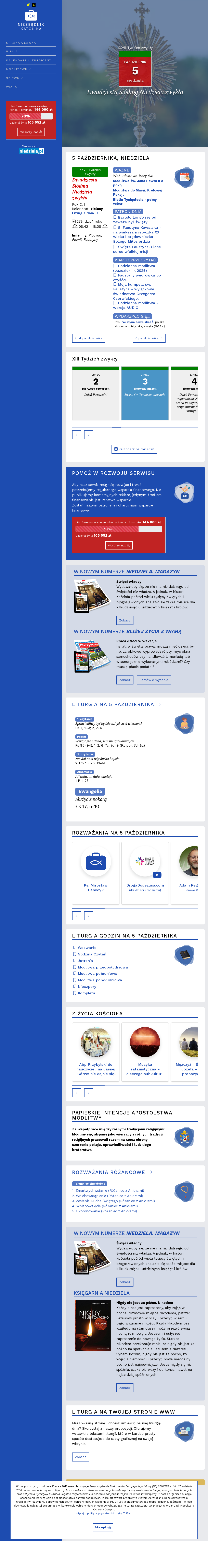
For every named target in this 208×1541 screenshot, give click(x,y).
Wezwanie (84, 947)
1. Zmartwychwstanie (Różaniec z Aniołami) (108, 1190)
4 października (88, 338)
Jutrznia (83, 960)
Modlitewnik (18, 69)
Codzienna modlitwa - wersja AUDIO (135, 305)
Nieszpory (84, 986)
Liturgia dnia (85, 213)
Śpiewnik (14, 78)
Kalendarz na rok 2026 (134, 449)
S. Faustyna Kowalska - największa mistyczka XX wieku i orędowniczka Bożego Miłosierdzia (137, 234)
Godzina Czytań (89, 954)
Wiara (11, 86)
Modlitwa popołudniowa (97, 980)
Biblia (12, 51)
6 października (149, 338)
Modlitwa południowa (95, 973)
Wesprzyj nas (31, 132)
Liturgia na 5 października (116, 704)
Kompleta (84, 993)
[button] (76, 434)
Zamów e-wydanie (154, 680)
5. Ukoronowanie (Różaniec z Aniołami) (104, 1211)
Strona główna (21, 42)
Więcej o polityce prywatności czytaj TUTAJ (103, 1513)
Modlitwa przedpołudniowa (100, 967)
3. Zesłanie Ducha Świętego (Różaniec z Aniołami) (113, 1201)
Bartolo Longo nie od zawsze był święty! (134, 219)
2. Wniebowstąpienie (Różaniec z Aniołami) (107, 1196)
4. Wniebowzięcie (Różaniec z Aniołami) (105, 1206)
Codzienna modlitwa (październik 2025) (134, 268)
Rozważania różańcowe (112, 1172)
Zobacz (125, 620)
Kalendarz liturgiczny (28, 60)
